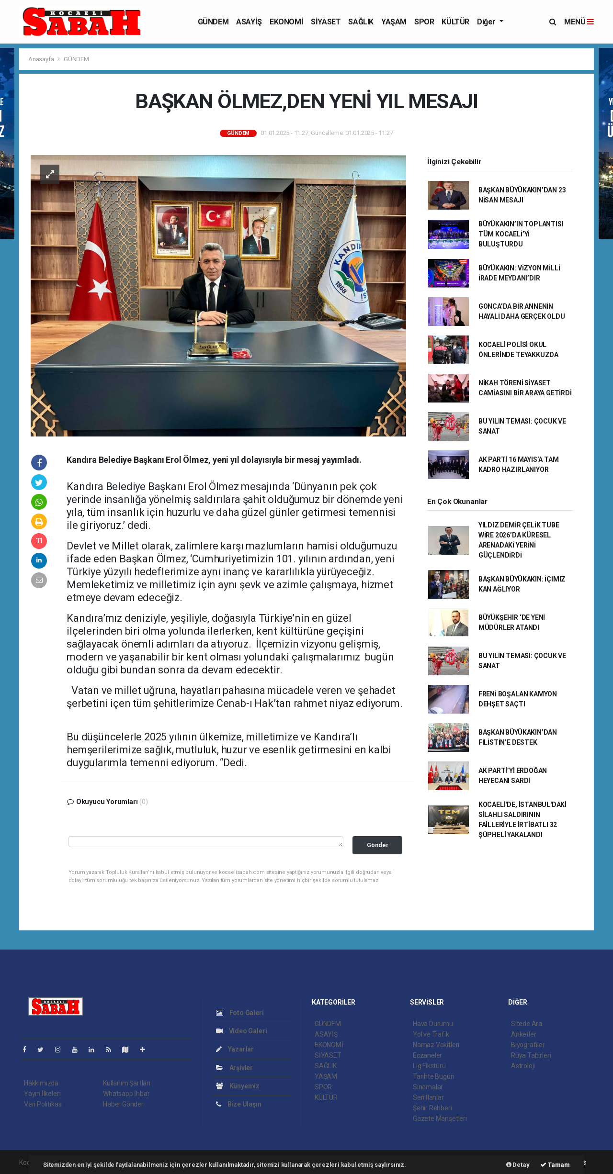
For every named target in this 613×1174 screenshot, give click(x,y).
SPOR (424, 21)
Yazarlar (235, 1049)
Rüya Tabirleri (531, 1055)
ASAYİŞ (249, 21)
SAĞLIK (361, 21)
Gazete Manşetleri (440, 1118)
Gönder (377, 845)
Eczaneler (427, 1055)
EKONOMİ (286, 21)
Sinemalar (428, 1087)
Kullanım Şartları (126, 1083)
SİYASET (326, 21)
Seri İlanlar (428, 1097)
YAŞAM (394, 21)
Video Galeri (241, 1031)
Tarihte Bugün (433, 1076)
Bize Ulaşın (238, 1104)
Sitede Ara (526, 1024)
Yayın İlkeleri (42, 1093)
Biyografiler (528, 1045)
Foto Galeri (240, 1013)
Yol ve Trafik (431, 1034)
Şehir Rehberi (432, 1108)
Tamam (555, 1164)
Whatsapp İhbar (126, 1093)
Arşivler (234, 1068)
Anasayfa (41, 59)
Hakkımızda (41, 1083)
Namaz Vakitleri (436, 1045)
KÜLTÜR (455, 21)
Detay (518, 1164)
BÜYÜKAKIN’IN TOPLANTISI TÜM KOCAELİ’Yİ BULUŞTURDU (521, 234)
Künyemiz (238, 1086)
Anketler (523, 1034)
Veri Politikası (43, 1104)
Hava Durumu (433, 1024)
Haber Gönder (123, 1104)
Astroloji (523, 1066)
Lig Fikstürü (429, 1066)
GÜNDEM (213, 21)
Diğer (487, 21)
